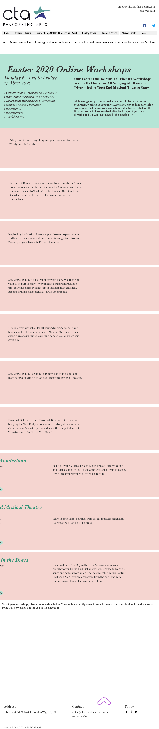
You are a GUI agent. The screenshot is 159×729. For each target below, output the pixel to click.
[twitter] (153, 25)
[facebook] (144, 25)
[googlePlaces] (149, 25)
